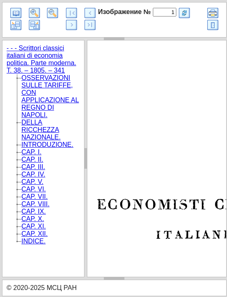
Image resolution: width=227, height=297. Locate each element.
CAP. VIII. (35, 203)
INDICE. (33, 241)
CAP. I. (31, 152)
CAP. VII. (34, 196)
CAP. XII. (34, 233)
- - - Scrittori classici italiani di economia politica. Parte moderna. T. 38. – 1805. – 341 (41, 59)
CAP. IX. (33, 211)
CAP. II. (32, 159)
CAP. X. (32, 218)
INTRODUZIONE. (47, 144)
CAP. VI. (33, 189)
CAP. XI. (33, 226)
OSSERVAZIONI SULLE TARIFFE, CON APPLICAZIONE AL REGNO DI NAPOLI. (50, 96)
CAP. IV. (33, 174)
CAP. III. (33, 166)
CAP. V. (32, 181)
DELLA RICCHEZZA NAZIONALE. (41, 130)
